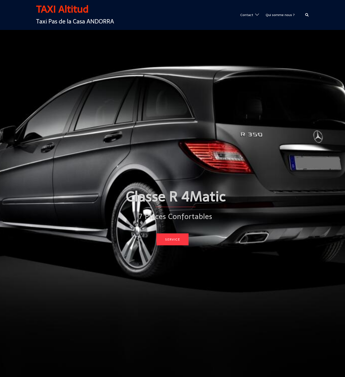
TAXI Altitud (62, 9)
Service (172, 239)
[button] (307, 15)
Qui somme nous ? (280, 14)
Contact (246, 14)
